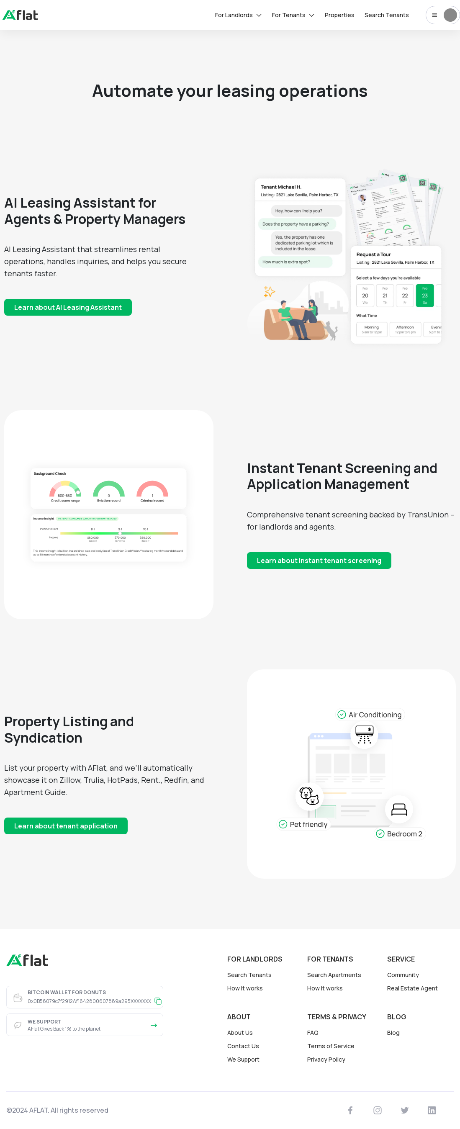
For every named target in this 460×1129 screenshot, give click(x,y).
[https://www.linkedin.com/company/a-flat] (432, 1110)
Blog (393, 1032)
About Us (240, 1032)
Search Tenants (249, 975)
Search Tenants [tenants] (387, 15)
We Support (243, 1059)
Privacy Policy (326, 1059)
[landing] (20, 17)
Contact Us (243, 1046)
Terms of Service (331, 1046)
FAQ (313, 1032)
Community (403, 975)
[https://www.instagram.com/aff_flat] (378, 1110)
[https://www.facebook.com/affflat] (350, 1110)
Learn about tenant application (66, 826)
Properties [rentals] (340, 15)
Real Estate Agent (412, 988)
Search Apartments (334, 975)
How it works (245, 988)
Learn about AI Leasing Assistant (68, 307)
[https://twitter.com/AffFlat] (405, 1110)
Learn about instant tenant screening (319, 560)
